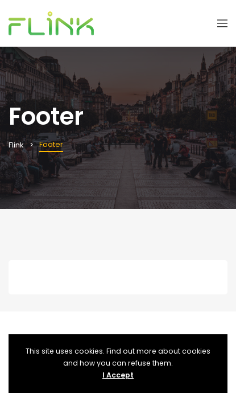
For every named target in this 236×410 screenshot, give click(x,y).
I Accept (118, 375)
